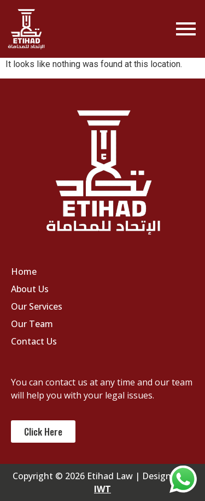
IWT (102, 489)
